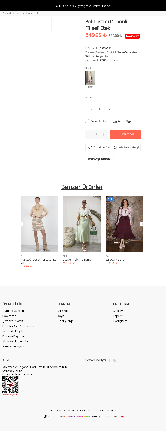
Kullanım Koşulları (13, 336)
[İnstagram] (114, 360)
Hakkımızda (9, 316)
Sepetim (118, 316)
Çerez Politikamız (12, 321)
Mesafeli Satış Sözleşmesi (18, 326)
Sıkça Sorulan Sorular (15, 341)
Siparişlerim (120, 321)
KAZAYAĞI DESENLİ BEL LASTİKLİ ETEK (38, 261)
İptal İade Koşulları (13, 331)
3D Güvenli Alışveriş (14, 346)
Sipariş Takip (65, 321)
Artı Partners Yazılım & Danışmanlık (96, 410)
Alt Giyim (27, 13)
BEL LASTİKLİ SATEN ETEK (77, 259)
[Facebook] (110, 360)
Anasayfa (7, 13)
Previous (21, 224)
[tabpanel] (39, 228)
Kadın (17, 13)
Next (142, 224)
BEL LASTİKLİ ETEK (115, 259)
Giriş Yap (63, 311)
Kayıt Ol (62, 316)
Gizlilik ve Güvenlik (13, 311)
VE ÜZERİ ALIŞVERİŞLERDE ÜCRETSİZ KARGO (83, 6)
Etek (36, 13)
